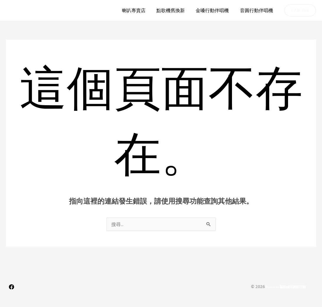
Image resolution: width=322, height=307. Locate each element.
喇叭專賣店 (139, 10)
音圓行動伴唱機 (257, 10)
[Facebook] (11, 287)
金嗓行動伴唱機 (214, 10)
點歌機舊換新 (174, 10)
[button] (300, 10)
